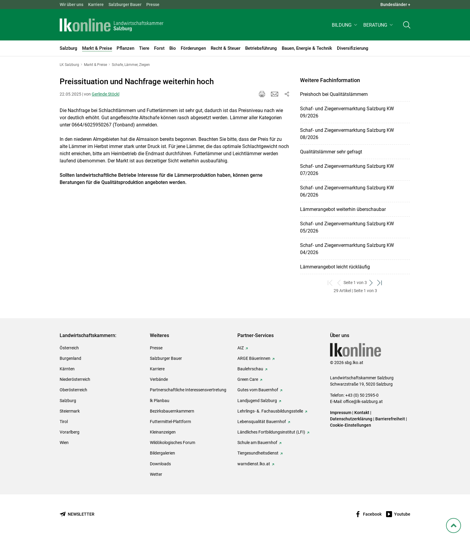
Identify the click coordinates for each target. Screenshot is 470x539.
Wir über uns (71, 4)
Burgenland (70, 358)
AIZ (240, 347)
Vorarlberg (69, 432)
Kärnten (67, 368)
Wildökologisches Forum (172, 442)
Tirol (64, 421)
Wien (64, 442)
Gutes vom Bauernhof (257, 389)
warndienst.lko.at (253, 463)
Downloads (160, 463)
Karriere (96, 4)
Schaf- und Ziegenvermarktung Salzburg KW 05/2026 (347, 227)
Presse (152, 4)
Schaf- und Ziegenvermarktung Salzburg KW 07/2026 (347, 169)
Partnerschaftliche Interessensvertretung (188, 389)
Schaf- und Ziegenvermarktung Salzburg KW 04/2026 (347, 248)
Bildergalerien (162, 453)
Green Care (247, 379)
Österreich (69, 347)
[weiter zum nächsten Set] (371, 282)
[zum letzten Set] (380, 282)
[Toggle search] (406, 26)
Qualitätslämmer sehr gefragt (331, 152)
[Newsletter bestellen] (77, 514)
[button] (345, 25)
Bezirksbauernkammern (172, 411)
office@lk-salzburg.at (363, 401)
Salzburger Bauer (125, 4)
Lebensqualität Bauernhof (261, 421)
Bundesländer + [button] (395, 4)
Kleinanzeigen (163, 432)
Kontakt (361, 412)
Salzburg (68, 400)
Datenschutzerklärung (351, 418)
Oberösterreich (73, 389)
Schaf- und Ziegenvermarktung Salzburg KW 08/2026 (347, 133)
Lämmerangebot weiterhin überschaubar (343, 209)
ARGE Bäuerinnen (253, 358)
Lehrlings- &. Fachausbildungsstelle (270, 411)
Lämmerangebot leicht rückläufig (335, 267)
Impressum (340, 412)
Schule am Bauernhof (257, 442)
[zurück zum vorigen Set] (339, 282)
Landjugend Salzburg (257, 400)
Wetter (156, 474)
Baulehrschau (250, 368)
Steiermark (70, 411)
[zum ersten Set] (330, 282)
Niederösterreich (75, 379)
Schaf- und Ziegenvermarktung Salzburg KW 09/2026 (347, 112)
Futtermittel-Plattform (170, 421)
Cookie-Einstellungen (350, 425)
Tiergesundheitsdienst (257, 453)
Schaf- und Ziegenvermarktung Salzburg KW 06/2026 (347, 191)
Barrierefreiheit (390, 418)
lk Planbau (159, 400)
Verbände (159, 379)
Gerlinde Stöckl (105, 94)
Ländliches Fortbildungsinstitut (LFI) (271, 432)
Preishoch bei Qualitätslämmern (334, 94)
